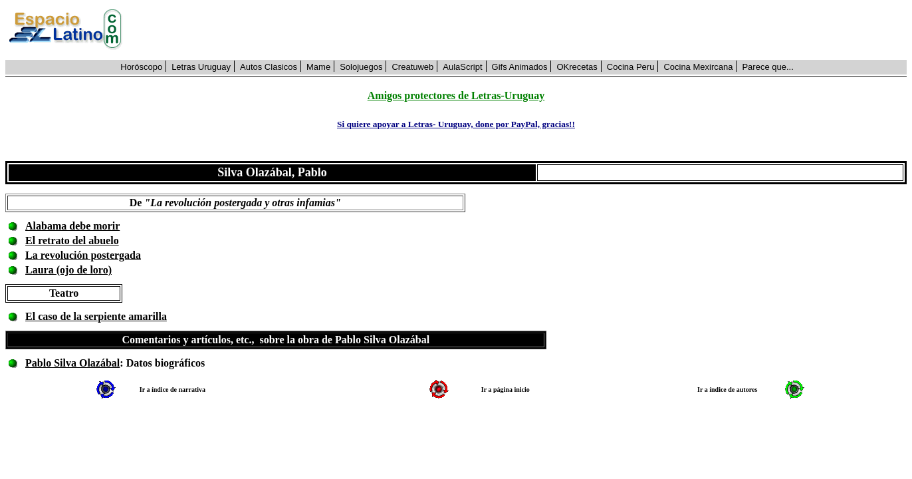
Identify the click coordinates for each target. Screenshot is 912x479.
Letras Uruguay (201, 67)
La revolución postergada (83, 255)
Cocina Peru (631, 67)
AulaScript (462, 67)
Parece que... (767, 67)
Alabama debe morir (72, 226)
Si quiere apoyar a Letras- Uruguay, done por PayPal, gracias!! (456, 124)
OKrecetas (576, 67)
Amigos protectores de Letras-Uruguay (456, 95)
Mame (318, 67)
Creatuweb (412, 67)
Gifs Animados (520, 67)
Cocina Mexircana (698, 67)
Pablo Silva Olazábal (72, 363)
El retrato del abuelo (72, 240)
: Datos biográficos (162, 363)
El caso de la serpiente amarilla (96, 316)
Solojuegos (361, 67)
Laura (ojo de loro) (68, 269)
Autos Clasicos (268, 67)
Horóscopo (141, 67)
